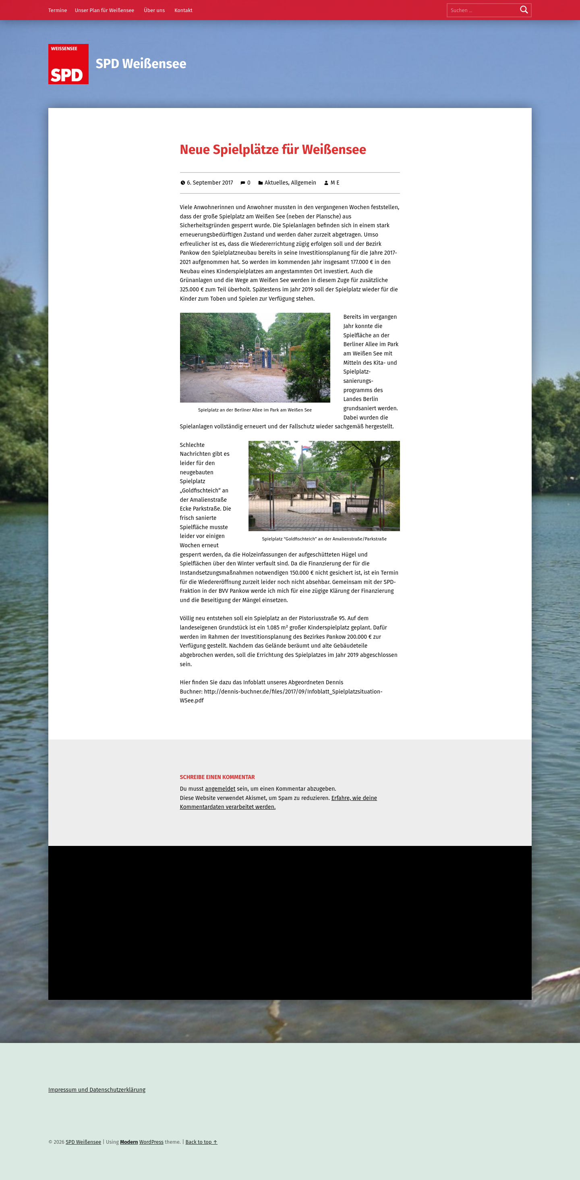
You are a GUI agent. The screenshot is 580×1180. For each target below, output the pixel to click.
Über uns (154, 10)
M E (335, 182)
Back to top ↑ (202, 1142)
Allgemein (304, 182)
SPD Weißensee (141, 63)
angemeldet (220, 788)
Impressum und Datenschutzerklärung (96, 1090)
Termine (57, 10)
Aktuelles (276, 182)
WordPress (151, 1142)
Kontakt (183, 10)
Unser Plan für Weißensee (105, 10)
